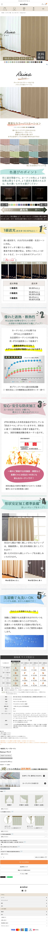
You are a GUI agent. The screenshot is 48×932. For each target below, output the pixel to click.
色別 (2, 914)
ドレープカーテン (15, 12)
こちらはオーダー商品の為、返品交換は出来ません (11, 851)
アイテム (2, 894)
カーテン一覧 (8, 12)
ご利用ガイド (3, 917)
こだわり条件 (3, 908)
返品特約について (24, 866)
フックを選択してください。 (6, 811)
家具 (2, 906)
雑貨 (2, 903)
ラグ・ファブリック (4, 900)
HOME (2, 12)
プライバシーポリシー (5, 926)
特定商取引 (4, 923)
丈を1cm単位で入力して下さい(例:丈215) (10, 846)
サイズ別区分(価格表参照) (6, 834)
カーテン (2, 897)
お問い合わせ (3, 920)
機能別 (2, 911)
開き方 (2, 791)
